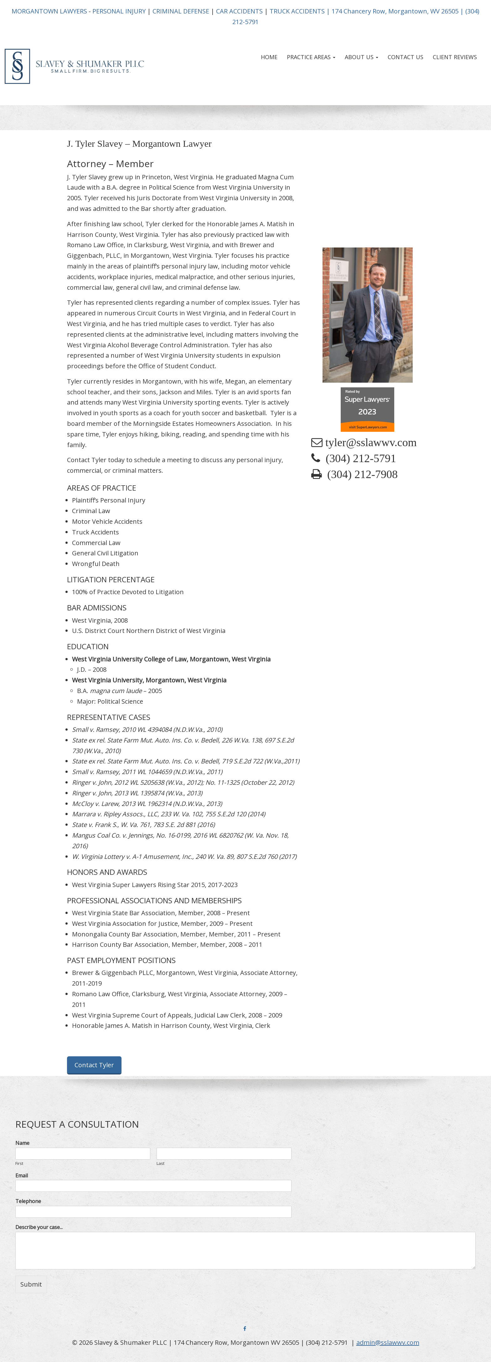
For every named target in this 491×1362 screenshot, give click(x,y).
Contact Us (405, 57)
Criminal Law (91, 511)
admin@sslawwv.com (387, 1342)
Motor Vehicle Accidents (107, 521)
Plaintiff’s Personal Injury (108, 500)
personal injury (183, 266)
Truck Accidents (95, 532)
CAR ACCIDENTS (239, 11)
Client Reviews (455, 57)
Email (21, 1175)
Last (160, 1163)
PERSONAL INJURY (119, 11)
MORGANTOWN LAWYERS (49, 11)
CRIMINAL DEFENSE (180, 11)
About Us (361, 57)
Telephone (28, 1201)
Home (269, 57)
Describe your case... (39, 1227)
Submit (31, 1284)
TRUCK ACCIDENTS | (300, 11)
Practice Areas (311, 57)
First (19, 1163)
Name (22, 1143)
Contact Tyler (94, 1065)
